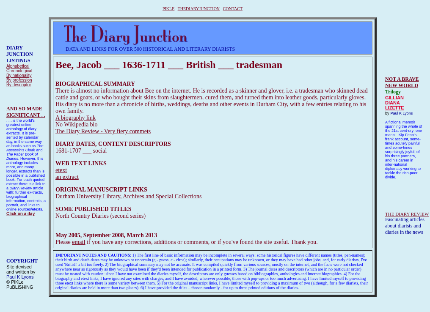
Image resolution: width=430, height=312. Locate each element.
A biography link (75, 118)
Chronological (19, 70)
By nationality (18, 75)
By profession (19, 80)
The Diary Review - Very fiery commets (103, 131)
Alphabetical (17, 66)
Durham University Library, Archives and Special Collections (128, 196)
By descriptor (18, 84)
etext (61, 170)
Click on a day (20, 213)
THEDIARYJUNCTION (199, 8)
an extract (67, 177)
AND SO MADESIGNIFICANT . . (25, 112)
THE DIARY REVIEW (407, 213)
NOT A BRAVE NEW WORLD (402, 82)
